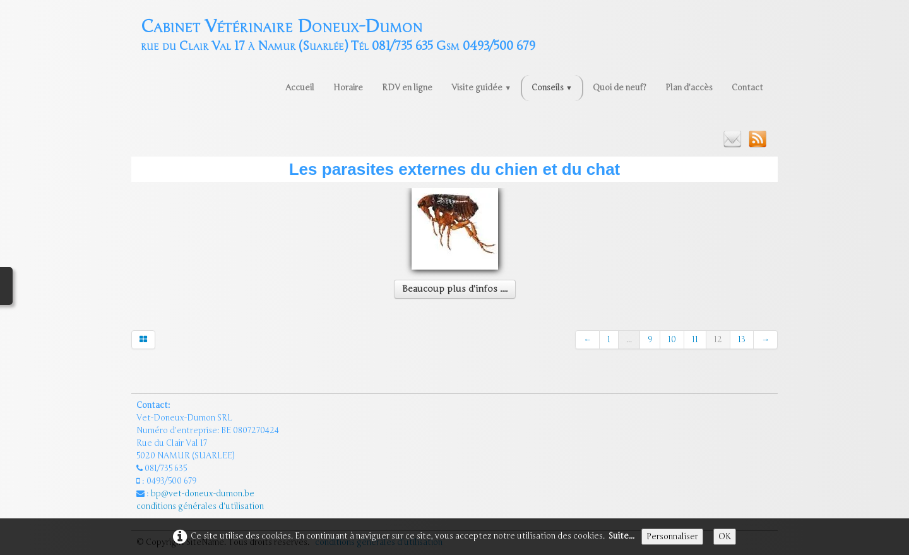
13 (742, 340)
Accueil (299, 88)
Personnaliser (672, 537)
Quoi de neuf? (619, 88)
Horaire (348, 88)
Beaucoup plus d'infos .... (455, 288)
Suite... (621, 536)
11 (695, 340)
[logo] (338, 34)
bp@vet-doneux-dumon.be (202, 494)
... (629, 340)
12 (718, 340)
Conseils (552, 88)
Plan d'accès (689, 88)
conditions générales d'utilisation (201, 506)
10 (672, 340)
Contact (747, 88)
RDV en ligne (407, 88)
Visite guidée (481, 88)
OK (724, 537)
